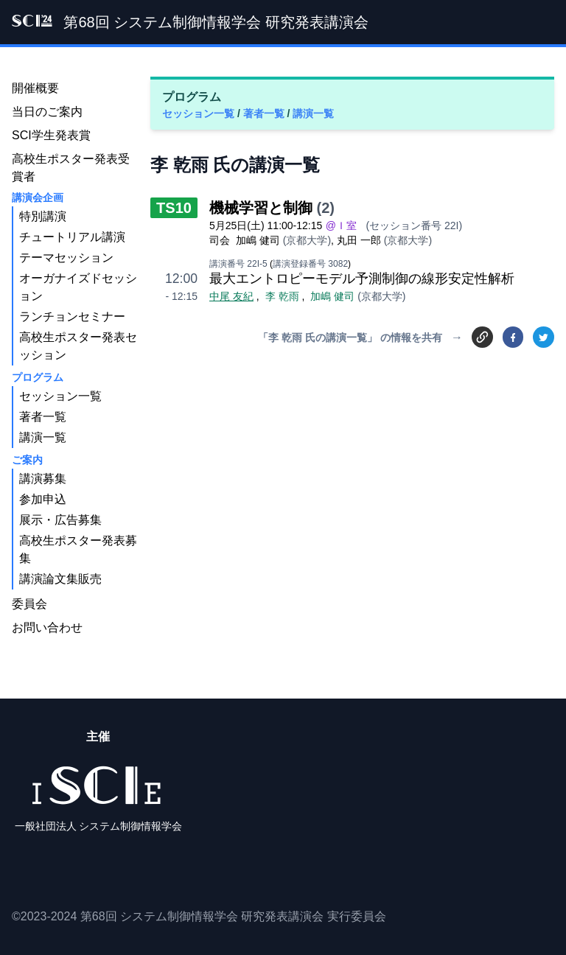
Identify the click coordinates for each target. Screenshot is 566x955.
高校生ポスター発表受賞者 (71, 168)
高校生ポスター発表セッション (78, 346)
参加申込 (42, 499)
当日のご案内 (47, 111)
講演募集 (42, 478)
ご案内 (27, 460)
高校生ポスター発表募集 (78, 549)
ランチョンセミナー (72, 316)
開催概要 (35, 88)
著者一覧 (265, 113)
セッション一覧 (199, 113)
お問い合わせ (47, 627)
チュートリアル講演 (72, 237)
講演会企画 (37, 197)
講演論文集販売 (60, 579)
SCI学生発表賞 (51, 135)
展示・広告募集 (60, 520)
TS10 (174, 208)
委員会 (29, 604)
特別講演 (42, 216)
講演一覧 (313, 113)
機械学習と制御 (260, 208)
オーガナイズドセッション (78, 287)
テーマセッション (66, 257)
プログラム (37, 377)
